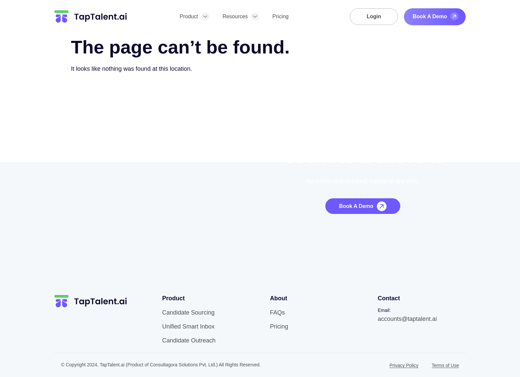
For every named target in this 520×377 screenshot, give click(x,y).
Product (194, 17)
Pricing (280, 16)
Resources (241, 17)
